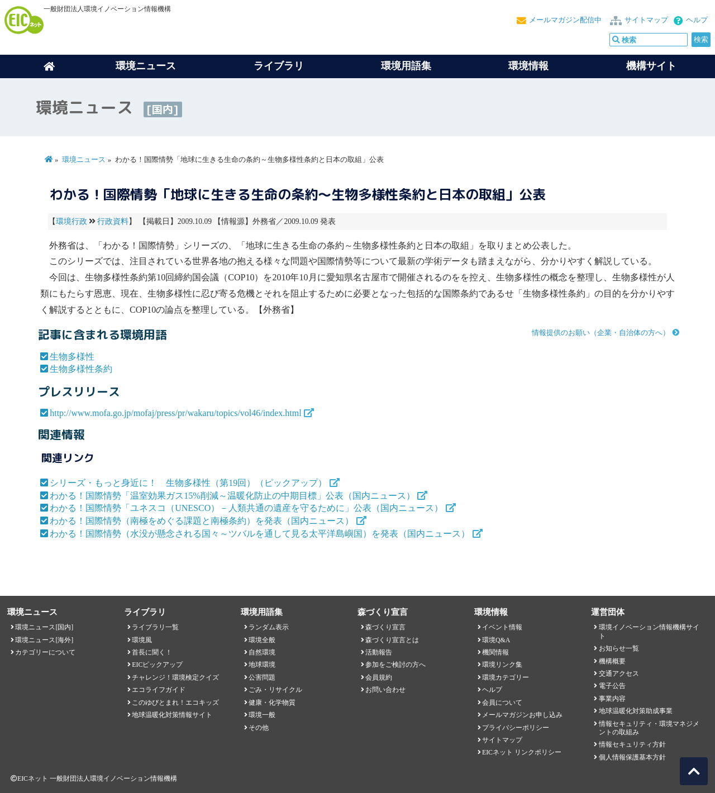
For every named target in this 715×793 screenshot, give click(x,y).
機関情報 (495, 652)
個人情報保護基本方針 (632, 757)
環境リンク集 (502, 664)
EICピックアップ (157, 664)
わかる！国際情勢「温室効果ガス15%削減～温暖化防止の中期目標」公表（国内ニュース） (232, 495)
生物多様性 (72, 356)
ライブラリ (279, 65)
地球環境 (262, 664)
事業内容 (612, 699)
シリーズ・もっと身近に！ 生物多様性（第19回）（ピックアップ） (188, 483)
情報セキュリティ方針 (632, 744)
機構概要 (612, 661)
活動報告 (378, 652)
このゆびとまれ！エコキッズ (175, 702)
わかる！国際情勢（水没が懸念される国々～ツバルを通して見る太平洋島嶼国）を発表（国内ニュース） (260, 533)
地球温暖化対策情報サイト (172, 715)
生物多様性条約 (81, 369)
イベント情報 (502, 627)
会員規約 (378, 677)
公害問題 (262, 677)
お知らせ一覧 (619, 648)
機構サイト (651, 65)
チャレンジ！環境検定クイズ (175, 677)
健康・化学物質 (272, 702)
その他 (259, 728)
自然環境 (262, 652)
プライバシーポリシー (515, 728)
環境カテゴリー (505, 677)
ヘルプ (697, 20)
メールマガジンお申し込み (522, 715)
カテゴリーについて (45, 652)
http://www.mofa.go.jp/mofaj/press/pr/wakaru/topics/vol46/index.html (175, 413)
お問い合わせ (385, 690)
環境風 (142, 640)
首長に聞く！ (152, 652)
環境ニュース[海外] (44, 640)
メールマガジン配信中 (565, 20)
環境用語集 (406, 65)
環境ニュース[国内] (44, 627)
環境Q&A (496, 640)
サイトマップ (646, 20)
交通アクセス (619, 673)
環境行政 (71, 221)
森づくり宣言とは (392, 640)
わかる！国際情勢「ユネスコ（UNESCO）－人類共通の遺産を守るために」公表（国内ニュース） (246, 508)
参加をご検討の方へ (395, 664)
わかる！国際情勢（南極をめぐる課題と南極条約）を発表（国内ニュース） (202, 521)
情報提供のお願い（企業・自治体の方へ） (601, 333)
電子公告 (612, 686)
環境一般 (262, 715)
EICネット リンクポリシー (521, 752)
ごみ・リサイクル (275, 690)
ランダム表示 (269, 627)
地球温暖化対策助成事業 (636, 711)
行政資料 (112, 221)
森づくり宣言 (385, 627)
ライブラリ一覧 (155, 627)
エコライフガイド (158, 690)
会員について (502, 702)
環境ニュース (84, 160)
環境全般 (262, 640)
